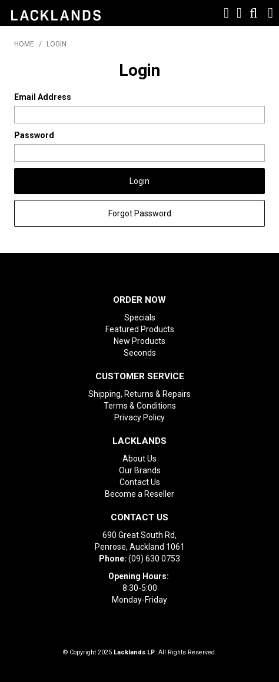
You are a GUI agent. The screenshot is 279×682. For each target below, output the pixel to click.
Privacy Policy (139, 417)
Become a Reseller (139, 494)
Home (24, 44)
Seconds (140, 352)
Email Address (42, 97)
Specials (139, 317)
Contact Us (139, 482)
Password (34, 135)
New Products (139, 341)
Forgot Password (139, 213)
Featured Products (139, 329)
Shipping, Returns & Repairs (139, 394)
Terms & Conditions (140, 405)
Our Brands (140, 470)
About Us (139, 458)
